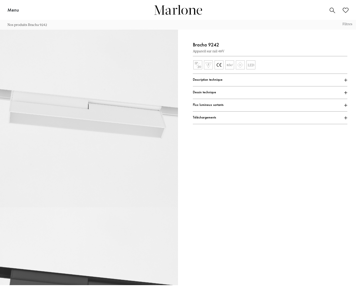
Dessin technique (204, 92)
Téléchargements (204, 117)
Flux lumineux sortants (208, 105)
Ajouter (344, 51)
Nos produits (17, 24)
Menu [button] (13, 10)
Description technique (207, 80)
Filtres (347, 24)
